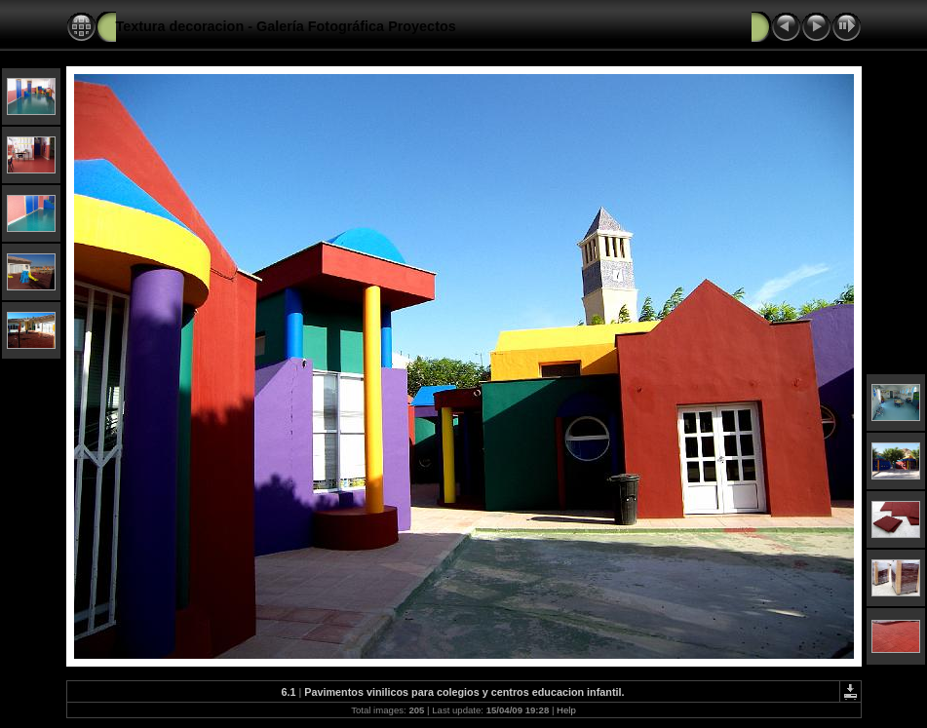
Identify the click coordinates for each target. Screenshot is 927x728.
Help (566, 710)
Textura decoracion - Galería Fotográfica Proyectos (286, 26)
